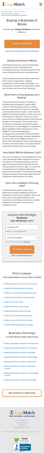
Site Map (22, 425)
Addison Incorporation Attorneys (18, 320)
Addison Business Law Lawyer (16, 306)
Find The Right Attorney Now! (22, 393)
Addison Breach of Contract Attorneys (20, 284)
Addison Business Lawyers (10, 13)
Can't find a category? (17, 242)
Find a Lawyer (22, 44)
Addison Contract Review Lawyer (18, 315)
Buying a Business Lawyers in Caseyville (20, 348)
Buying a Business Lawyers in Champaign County (21, 374)
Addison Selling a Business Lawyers (19, 325)
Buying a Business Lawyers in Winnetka (20, 380)
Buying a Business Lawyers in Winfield (19, 352)
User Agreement (22, 420)
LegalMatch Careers (22, 427)
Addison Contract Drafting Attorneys (20, 293)
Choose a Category (14, 238)
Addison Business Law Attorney (17, 311)
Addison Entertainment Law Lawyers (19, 297)
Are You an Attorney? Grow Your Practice (22, 51)
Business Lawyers (7, 11)
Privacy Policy (22, 422)
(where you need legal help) (15, 231)
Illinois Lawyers (20, 11)
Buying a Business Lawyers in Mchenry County (20, 367)
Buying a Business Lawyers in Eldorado (20, 361)
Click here (26, 242)
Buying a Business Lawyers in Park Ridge (20, 357)
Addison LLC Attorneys (13, 302)
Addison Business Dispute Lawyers (18, 288)
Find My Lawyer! (22, 249)
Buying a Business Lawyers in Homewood (21, 343)
